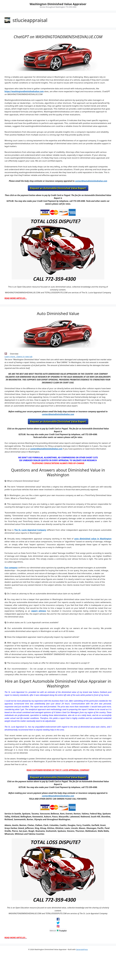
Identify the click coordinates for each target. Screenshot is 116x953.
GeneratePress (82, 949)
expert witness (38, 611)
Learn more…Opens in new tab (18, 356)
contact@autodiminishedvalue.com (91, 181)
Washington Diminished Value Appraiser (58, 4)
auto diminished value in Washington (92, 538)
